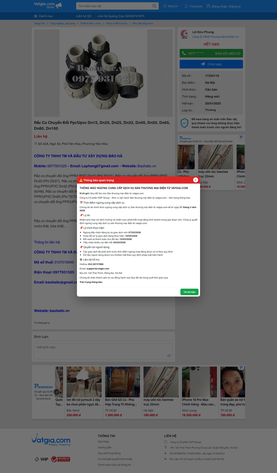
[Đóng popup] (195, 179)
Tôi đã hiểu (189, 291)
